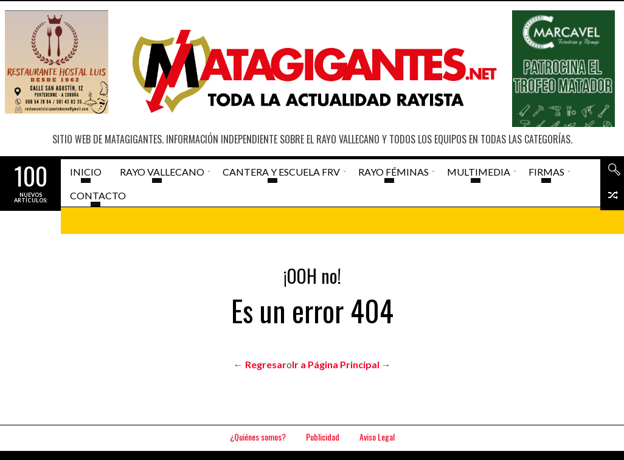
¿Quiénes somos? (258, 436)
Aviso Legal (377, 436)
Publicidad (322, 436)
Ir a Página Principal (336, 364)
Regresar (265, 364)
